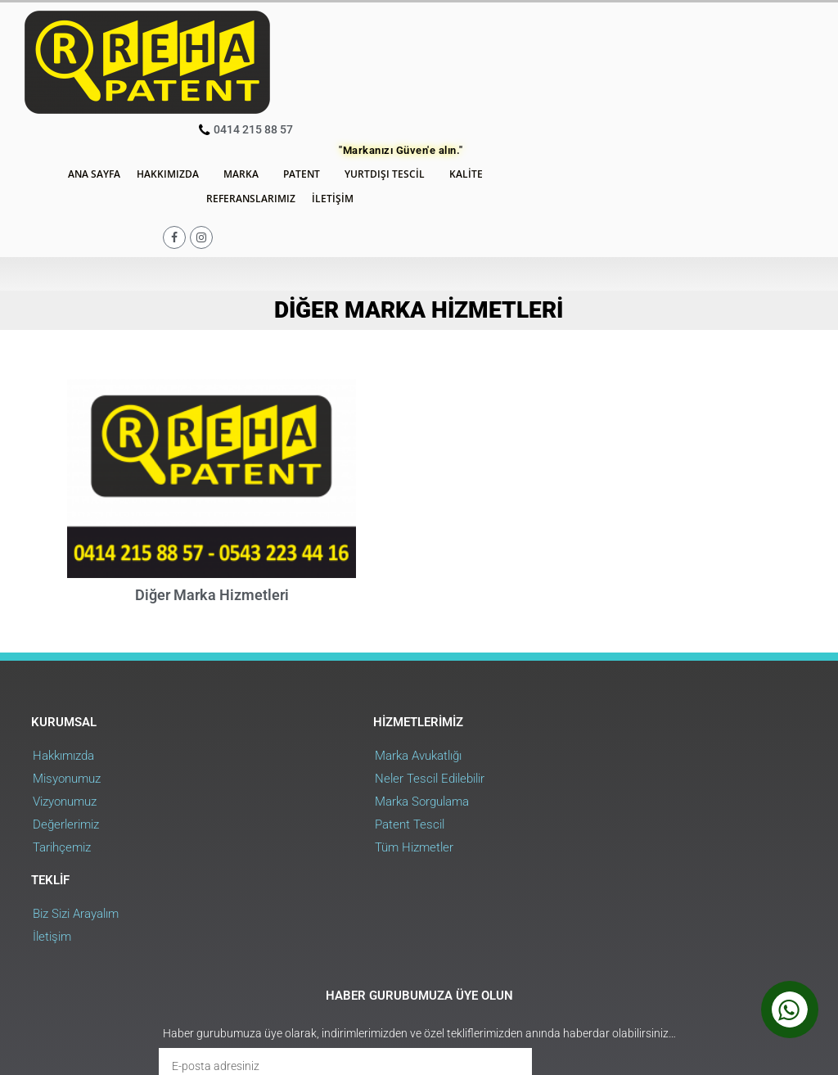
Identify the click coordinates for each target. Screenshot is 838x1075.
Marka (426, 56)
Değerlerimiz (67, 682)
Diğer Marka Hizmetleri (212, 450)
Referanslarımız (431, 81)
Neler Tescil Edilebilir (349, 636)
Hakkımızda (353, 56)
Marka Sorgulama (342, 659)
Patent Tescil (329, 682)
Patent (487, 56)
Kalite (652, 56)
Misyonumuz (68, 636)
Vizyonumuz (66, 659)
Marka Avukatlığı (338, 613)
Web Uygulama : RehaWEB (747, 964)
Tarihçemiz (63, 705)
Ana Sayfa (276, 56)
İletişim (513, 81)
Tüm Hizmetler (334, 705)
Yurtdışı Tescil (570, 56)
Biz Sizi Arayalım (598, 613)
